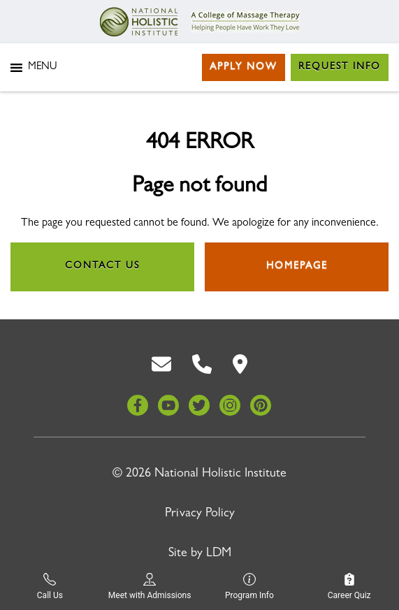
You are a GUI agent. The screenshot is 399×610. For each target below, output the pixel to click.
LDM (218, 554)
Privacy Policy (200, 514)
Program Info (249, 586)
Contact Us (102, 266)
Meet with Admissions (149, 586)
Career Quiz (349, 586)
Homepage (297, 266)
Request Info (339, 67)
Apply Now (243, 67)
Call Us (50, 586)
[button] (42, 67)
